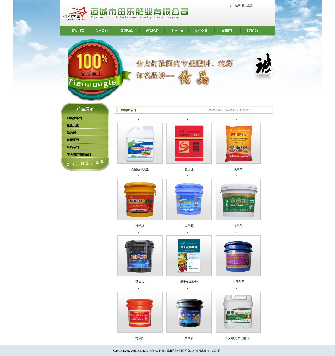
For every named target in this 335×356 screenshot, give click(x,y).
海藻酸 (139, 338)
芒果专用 (238, 281)
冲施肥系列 (74, 118)
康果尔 (238, 169)
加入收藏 (235, 5)
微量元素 (73, 125)
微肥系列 (73, 140)
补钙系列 (73, 147)
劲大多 (139, 281)
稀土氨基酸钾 (189, 281)
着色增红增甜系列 (79, 154)
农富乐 (238, 225)
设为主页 (247, 5)
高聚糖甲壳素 (140, 169)
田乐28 (189, 225)
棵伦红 (139, 225)
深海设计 (217, 350)
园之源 (189, 169)
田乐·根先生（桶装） (238, 338)
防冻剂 (71, 132)
